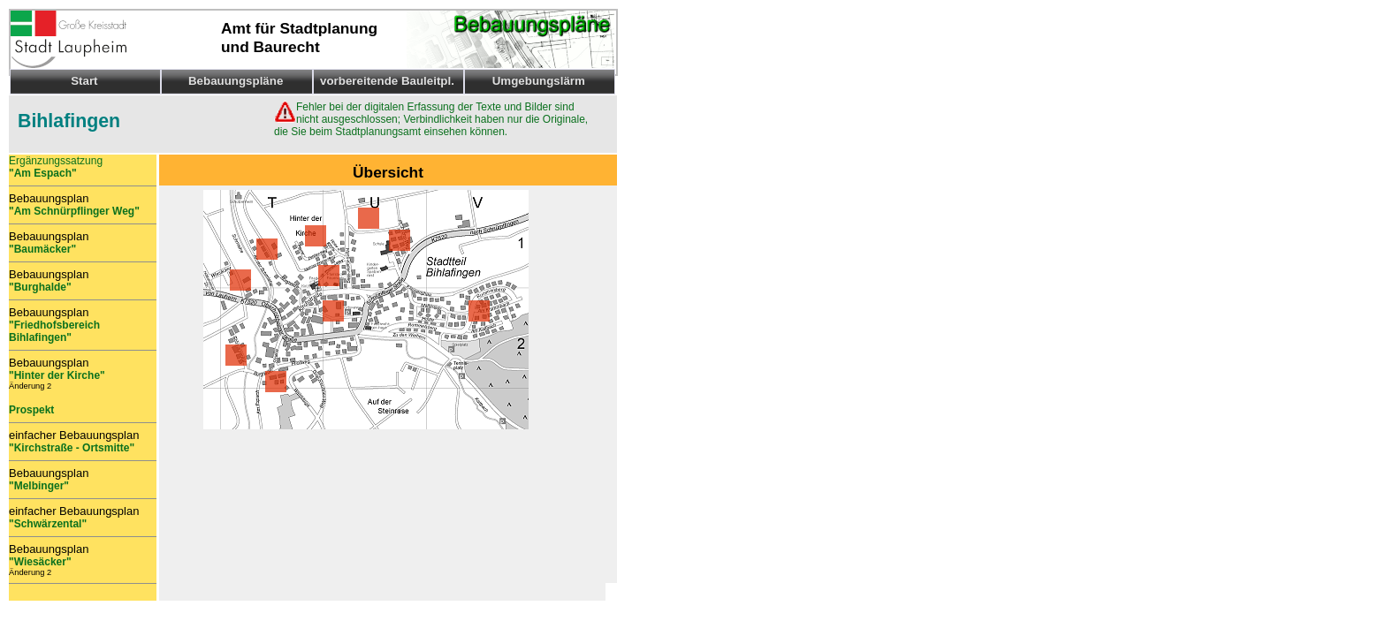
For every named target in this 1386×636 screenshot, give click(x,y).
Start (84, 80)
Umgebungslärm (538, 80)
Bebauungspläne (235, 80)
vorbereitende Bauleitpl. (387, 80)
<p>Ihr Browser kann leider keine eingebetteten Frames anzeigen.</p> (382, 521)
